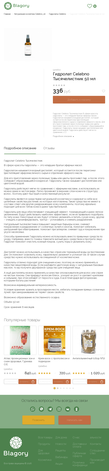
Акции (59, 463)
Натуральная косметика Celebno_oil (29, 14)
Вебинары (61, 457)
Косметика (44, 459)
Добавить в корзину (79, 99)
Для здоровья (43, 452)
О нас (76, 437)
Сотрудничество (97, 452)
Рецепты (60, 450)
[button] (55, 388)
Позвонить (38, 420)
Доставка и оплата (80, 445)
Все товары (45, 437)
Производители (97, 461)
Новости (60, 443)
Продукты (44, 443)
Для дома (61, 437)
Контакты (95, 443)
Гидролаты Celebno (57, 14)
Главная (7, 14)
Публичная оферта (79, 455)
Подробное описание (62, 136)
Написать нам (74, 420)
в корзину (24, 381)
